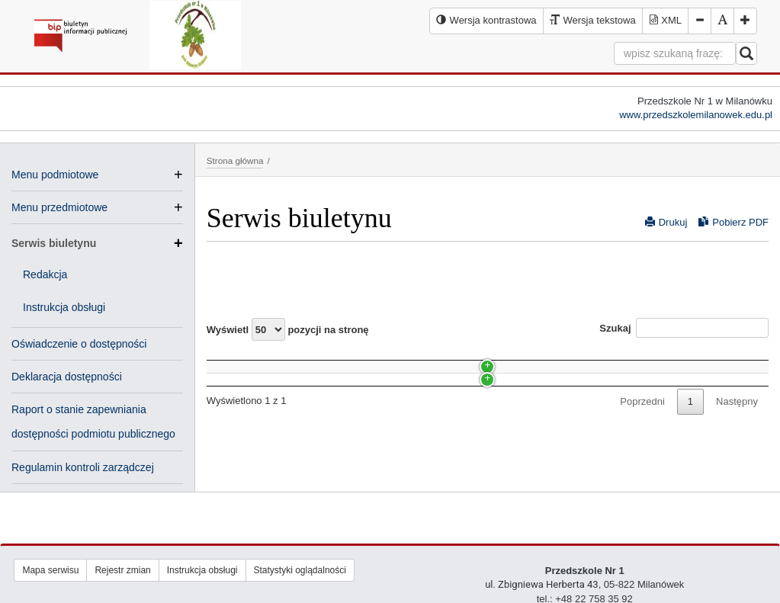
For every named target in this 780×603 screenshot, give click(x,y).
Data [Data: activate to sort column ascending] (552, 358)
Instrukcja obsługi (64, 307)
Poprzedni (642, 444)
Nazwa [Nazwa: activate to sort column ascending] (235, 358)
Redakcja (45, 274)
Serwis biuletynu (97, 243)
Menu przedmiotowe (59, 207)
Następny (737, 444)
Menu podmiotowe (54, 174)
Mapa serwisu (50, 570)
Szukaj (684, 328)
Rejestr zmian (122, 570)
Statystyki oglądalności (300, 570)
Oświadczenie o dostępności (78, 344)
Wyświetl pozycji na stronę (288, 329)
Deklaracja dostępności (66, 376)
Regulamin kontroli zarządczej (82, 467)
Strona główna (235, 160)
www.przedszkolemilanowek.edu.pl (695, 114)
